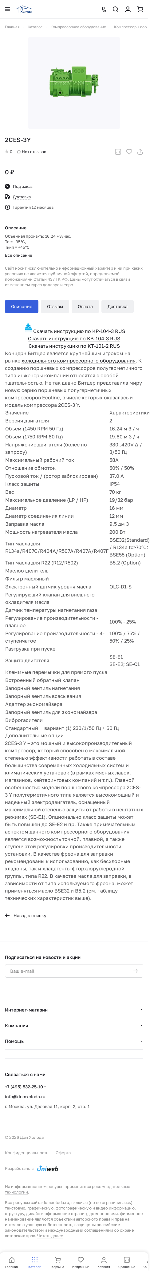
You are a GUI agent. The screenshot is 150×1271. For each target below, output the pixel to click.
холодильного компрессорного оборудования (79, 361)
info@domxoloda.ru (25, 1096)
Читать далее (50, 1235)
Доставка (118, 306)
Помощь (14, 1041)
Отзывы (55, 306)
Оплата (85, 306)
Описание (21, 306)
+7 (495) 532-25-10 (24, 1086)
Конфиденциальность (26, 1152)
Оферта (63, 1152)
